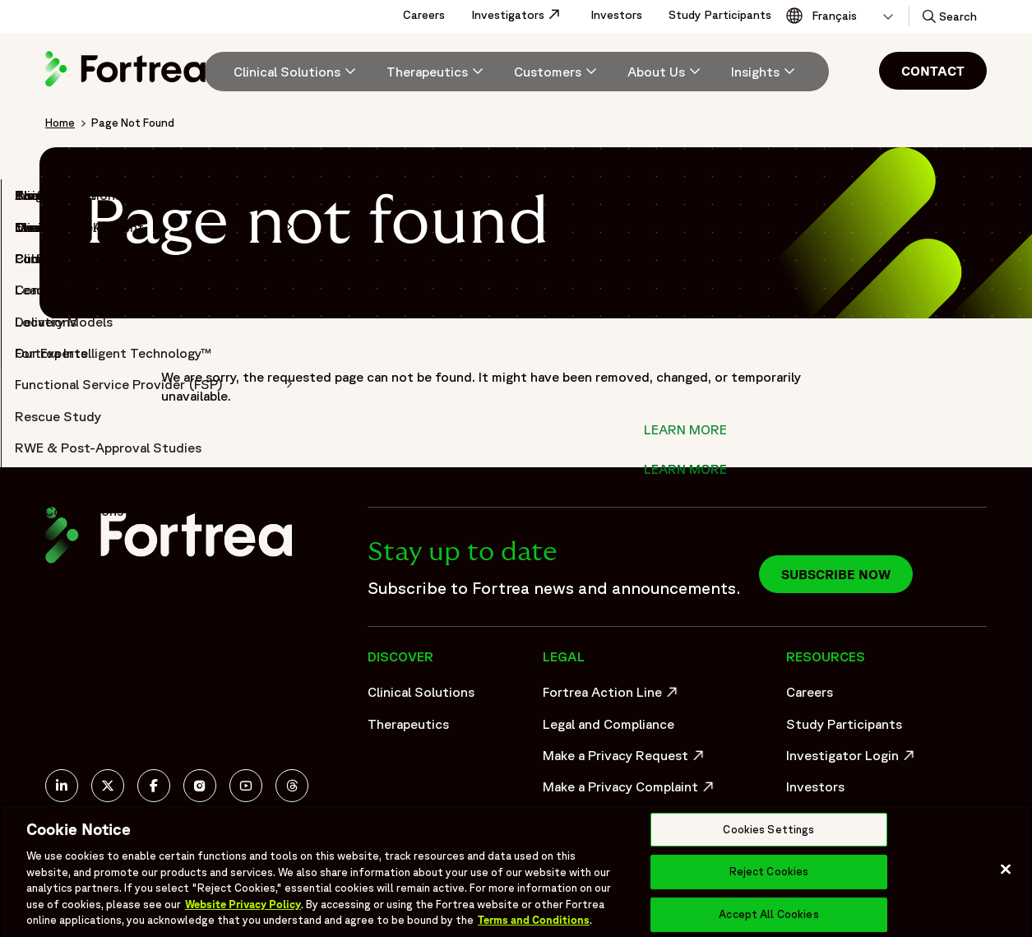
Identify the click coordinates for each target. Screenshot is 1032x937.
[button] (948, 16)
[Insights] (765, 71)
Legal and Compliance (608, 724)
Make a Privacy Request (625, 759)
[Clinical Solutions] (297, 71)
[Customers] (557, 71)
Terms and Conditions (534, 920)
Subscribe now (836, 574)
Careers (424, 14)
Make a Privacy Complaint (625, 790)
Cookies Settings (768, 829)
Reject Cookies (769, 871)
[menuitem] (288, 71)
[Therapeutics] (437, 71)
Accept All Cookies (768, 914)
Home (60, 122)
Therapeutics (408, 724)
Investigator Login (852, 759)
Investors (616, 14)
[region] (516, 870)
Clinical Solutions (421, 691)
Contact (933, 70)
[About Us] (666, 71)
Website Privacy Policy (243, 904)
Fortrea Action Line (612, 695)
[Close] (1006, 869)
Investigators (524, 14)
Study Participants (720, 14)
